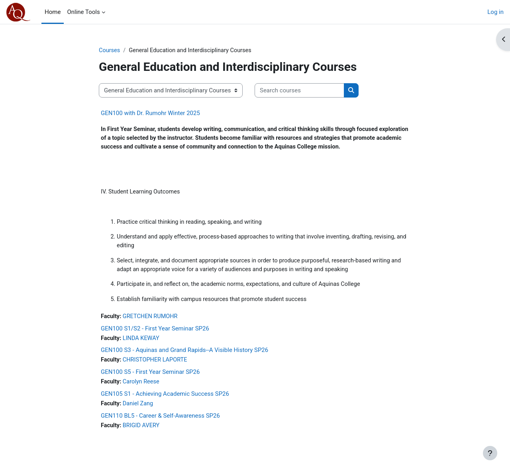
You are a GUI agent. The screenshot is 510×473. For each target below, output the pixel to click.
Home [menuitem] (53, 12)
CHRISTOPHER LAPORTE (157, 365)
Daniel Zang (139, 409)
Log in (495, 12)
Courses (110, 50)
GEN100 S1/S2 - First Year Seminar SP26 (155, 333)
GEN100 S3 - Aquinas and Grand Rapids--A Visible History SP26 (184, 355)
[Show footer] (490, 453)
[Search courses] (299, 91)
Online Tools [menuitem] (83, 12)
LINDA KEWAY (142, 343)
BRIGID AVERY (143, 431)
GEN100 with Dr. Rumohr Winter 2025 (150, 113)
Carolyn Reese (142, 387)
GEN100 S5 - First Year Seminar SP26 (150, 377)
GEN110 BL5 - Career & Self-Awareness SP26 (160, 421)
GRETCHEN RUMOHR (152, 320)
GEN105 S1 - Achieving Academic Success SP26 (165, 399)
